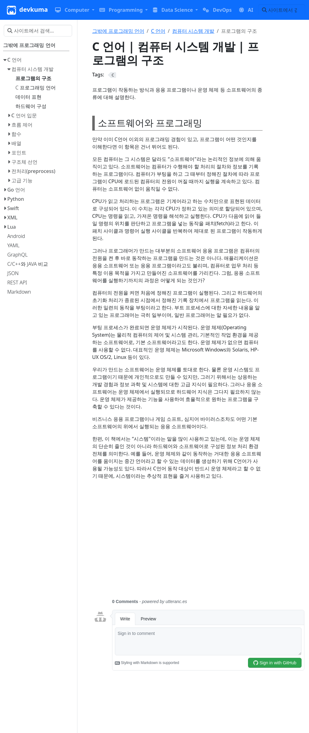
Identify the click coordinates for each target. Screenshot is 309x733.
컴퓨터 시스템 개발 (193, 31)
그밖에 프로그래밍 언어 (118, 31)
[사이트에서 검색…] (281, 9)
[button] (75, 10)
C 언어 (158, 31)
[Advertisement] (199, 542)
